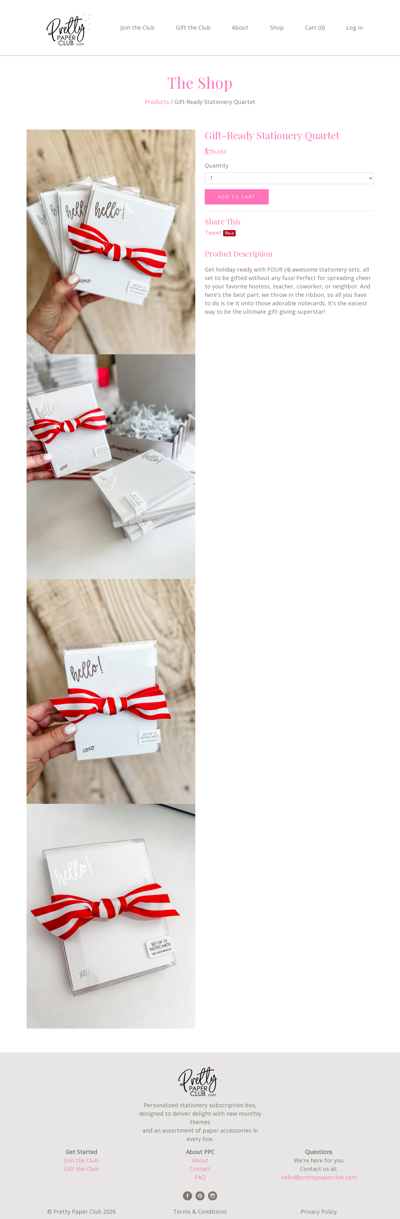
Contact (200, 1168)
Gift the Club (193, 27)
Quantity (216, 165)
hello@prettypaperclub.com (319, 1177)
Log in (354, 27)
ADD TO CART (237, 197)
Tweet (213, 232)
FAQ (200, 1177)
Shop (277, 27)
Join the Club (137, 27)
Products (157, 102)
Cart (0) (315, 27)
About (240, 27)
